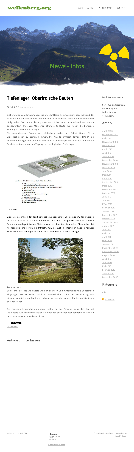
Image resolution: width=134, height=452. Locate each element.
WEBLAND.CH (121, 436)
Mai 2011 (106, 233)
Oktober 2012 (108, 193)
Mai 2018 (106, 138)
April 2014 (107, 178)
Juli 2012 (106, 196)
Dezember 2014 (110, 160)
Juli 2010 (106, 259)
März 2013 (107, 185)
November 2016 (110, 142)
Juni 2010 (107, 262)
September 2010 (110, 251)
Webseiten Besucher (56, 445)
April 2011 (107, 237)
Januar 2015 (108, 156)
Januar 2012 (108, 211)
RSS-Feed (110, 299)
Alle (104, 292)
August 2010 (108, 255)
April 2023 (107, 131)
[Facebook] (65, 78)
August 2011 (108, 226)
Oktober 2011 (108, 218)
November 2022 (110, 134)
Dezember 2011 (109, 215)
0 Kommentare (25, 107)
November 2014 (110, 164)
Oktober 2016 (108, 145)
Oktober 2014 (108, 167)
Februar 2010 (108, 269)
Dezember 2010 (110, 248)
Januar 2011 (108, 244)
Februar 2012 (108, 207)
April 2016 (107, 149)
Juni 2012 (107, 200)
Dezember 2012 (110, 189)
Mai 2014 (106, 174)
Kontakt (120, 8)
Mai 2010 (106, 266)
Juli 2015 (106, 153)
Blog (80, 8)
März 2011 (107, 240)
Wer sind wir (105, 8)
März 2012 (107, 204)
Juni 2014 (107, 171)
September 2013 (110, 182)
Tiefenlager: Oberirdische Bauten (40, 98)
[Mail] (69, 78)
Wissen (90, 8)
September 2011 (110, 222)
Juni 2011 (106, 229)
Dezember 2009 (110, 277)
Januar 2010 (108, 273)
